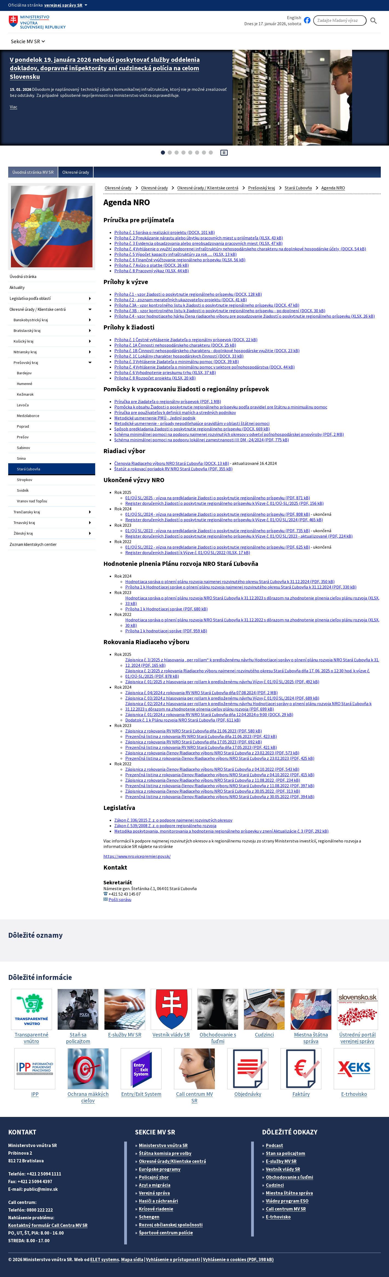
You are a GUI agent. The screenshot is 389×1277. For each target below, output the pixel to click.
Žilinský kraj (23, 533)
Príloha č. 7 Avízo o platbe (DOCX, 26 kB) (151, 265)
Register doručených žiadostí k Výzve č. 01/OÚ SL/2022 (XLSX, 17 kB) (187, 552)
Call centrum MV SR (286, 1209)
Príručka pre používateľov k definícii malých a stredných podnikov (175, 412)
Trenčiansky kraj (27, 511)
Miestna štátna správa (289, 1193)
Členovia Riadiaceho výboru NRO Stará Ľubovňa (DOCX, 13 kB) (171, 463)
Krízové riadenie (156, 1209)
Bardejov (24, 372)
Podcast (274, 1145)
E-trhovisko (278, 1217)
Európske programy (160, 1169)
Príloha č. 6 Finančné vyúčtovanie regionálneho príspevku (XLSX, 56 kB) (179, 259)
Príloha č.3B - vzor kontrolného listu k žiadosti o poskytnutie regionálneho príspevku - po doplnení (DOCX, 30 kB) (219, 310)
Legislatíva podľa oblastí (30, 298)
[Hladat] (374, 20)
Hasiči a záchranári (158, 1201)
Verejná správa (154, 1193)
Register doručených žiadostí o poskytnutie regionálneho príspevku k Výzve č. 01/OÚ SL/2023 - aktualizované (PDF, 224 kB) (239, 536)
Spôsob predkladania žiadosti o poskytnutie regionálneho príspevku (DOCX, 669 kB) (192, 429)
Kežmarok (25, 394)
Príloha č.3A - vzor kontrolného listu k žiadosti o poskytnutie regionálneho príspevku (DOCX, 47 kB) (206, 305)
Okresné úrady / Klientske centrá (38, 309)
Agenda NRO (333, 187)
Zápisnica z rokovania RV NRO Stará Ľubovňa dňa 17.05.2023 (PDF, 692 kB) (193, 742)
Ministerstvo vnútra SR (163, 1145)
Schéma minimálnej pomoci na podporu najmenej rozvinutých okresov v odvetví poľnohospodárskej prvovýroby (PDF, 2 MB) (229, 434)
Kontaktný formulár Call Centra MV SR (48, 1225)
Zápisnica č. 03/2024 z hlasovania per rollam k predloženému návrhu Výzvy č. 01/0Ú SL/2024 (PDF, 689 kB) (222, 698)
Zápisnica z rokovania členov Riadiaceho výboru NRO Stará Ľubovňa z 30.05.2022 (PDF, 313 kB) (212, 791)
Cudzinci (275, 1185)
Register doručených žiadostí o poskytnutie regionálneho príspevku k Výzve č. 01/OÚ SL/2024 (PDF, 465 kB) (224, 519)
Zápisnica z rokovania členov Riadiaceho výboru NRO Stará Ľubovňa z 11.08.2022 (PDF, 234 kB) (212, 780)
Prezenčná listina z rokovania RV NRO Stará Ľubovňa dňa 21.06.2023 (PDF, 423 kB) (201, 736)
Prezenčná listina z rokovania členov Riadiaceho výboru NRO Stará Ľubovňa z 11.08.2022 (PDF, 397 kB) (219, 785)
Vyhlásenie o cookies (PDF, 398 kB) (238, 1259)
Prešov (23, 437)
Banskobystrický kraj (31, 319)
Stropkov (24, 479)
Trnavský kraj (24, 522)
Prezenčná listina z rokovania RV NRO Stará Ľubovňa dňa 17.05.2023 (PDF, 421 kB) (201, 747)
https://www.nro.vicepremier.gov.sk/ (137, 856)
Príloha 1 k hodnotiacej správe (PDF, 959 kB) (166, 630)
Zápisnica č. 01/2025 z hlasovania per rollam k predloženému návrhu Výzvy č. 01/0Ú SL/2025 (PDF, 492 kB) (222, 681)
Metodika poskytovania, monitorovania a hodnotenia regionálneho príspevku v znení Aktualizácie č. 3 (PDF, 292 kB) (221, 831)
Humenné (24, 383)
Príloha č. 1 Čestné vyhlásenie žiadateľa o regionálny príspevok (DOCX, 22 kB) (185, 339)
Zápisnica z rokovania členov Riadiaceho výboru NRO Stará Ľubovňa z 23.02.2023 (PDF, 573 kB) (212, 752)
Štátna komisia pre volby (165, 1153)
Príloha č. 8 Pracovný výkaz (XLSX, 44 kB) (151, 270)
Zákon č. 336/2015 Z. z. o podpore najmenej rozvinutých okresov (173, 820)
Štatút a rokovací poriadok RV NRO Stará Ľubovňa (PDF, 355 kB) (173, 468)
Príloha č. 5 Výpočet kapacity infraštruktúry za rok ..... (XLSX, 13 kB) (175, 254)
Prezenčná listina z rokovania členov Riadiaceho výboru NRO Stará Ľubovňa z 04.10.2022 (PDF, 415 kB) (219, 774)
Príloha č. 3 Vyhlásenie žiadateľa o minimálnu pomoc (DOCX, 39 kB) (176, 361)
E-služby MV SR (281, 1161)
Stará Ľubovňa (28, 469)
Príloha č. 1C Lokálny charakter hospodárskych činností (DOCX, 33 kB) (178, 356)
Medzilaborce (28, 415)
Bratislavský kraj (27, 330)
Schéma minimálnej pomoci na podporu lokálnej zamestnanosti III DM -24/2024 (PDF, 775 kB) (201, 439)
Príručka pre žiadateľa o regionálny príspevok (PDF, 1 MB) (167, 401)
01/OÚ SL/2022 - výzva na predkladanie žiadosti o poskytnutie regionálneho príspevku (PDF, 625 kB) (217, 547)
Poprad (23, 426)
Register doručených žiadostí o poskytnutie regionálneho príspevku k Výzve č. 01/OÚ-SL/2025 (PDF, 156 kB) (224, 503)
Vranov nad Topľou (32, 501)
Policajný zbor (154, 1177)
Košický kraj (23, 341)
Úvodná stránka (23, 276)
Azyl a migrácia (154, 1185)
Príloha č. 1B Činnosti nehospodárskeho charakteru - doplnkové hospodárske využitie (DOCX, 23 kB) (207, 350)
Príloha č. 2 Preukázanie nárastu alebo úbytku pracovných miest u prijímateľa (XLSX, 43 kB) (198, 238)
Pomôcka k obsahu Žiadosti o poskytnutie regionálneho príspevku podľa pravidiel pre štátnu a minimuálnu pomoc (220, 407)
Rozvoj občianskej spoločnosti (171, 1225)
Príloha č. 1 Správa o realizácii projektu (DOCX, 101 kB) (164, 232)
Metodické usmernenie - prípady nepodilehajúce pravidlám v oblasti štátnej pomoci (191, 423)
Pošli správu (120, 899)
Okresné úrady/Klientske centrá (172, 1161)
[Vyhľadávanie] (340, 20)
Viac (13, 106)
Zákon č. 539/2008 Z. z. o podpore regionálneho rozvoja (165, 825)
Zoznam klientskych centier (33, 544)
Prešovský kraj (26, 362)
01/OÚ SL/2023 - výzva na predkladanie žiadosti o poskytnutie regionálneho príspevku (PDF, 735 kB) (217, 530)
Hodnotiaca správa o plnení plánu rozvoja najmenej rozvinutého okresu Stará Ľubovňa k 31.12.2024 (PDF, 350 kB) (230, 581)
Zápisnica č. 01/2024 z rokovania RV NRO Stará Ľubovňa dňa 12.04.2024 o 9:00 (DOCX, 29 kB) (209, 714)
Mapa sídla (132, 1259)
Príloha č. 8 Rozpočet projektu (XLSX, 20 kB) (155, 378)
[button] (29, 40)
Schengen (149, 1217)
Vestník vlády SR (283, 1169)
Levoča (23, 404)
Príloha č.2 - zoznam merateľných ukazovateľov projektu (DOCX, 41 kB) (180, 299)
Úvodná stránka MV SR (33, 172)
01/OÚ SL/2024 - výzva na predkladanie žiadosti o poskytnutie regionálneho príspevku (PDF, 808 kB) (217, 514)
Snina (21, 458)
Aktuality (17, 287)
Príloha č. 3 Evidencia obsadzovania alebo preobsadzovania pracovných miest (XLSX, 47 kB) (198, 243)
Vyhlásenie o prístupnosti (173, 1259)
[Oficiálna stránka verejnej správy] (66, 5)
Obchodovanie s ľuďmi (289, 1177)
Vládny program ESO (287, 1201)
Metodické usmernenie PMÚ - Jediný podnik (154, 418)
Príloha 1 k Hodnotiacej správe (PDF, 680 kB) (166, 609)
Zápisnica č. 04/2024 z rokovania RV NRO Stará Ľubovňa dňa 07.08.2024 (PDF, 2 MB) (201, 692)
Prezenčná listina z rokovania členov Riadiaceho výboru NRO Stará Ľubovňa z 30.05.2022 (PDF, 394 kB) (219, 796)
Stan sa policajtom (285, 1153)
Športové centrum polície (166, 1233)
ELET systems (104, 1259)
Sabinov (23, 447)
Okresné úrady (75, 172)
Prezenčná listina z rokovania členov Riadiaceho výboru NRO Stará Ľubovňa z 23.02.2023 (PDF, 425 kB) (219, 758)
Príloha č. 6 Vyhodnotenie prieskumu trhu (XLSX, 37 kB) (165, 372)
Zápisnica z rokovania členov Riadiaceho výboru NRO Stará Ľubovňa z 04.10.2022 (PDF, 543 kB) (212, 769)
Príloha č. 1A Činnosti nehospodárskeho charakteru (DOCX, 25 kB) (175, 345)
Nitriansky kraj (25, 351)
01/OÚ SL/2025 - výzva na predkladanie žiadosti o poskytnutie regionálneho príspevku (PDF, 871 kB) (217, 497)
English (294, 17)
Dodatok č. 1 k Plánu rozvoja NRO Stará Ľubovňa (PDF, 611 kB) (182, 720)
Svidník (23, 490)
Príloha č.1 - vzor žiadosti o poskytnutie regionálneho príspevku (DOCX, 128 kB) (188, 294)
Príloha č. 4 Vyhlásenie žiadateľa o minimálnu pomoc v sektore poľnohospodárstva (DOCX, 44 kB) (204, 367)
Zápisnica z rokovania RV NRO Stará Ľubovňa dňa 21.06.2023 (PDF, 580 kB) (193, 731)
